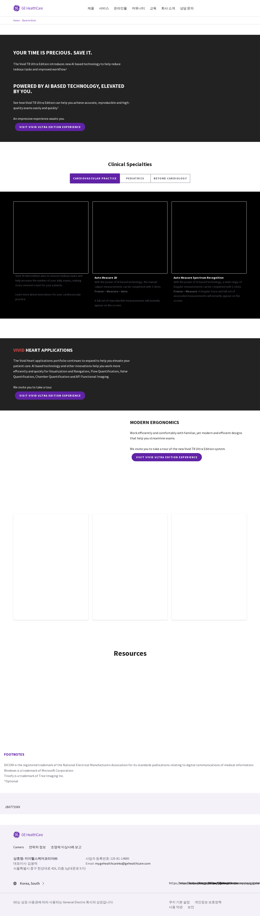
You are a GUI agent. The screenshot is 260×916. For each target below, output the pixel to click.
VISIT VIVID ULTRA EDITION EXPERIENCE (50, 127)
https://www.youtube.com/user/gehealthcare (210, 883)
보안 (191, 907)
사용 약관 (176, 907)
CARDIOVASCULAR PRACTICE (95, 178)
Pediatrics (135, 178)
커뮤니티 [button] (138, 8)
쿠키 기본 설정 (179, 902)
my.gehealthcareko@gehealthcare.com (122, 863)
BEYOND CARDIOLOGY (170, 178)
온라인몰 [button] (120, 8)
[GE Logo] (28, 8)
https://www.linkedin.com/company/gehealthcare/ (200, 883)
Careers (18, 847)
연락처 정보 (37, 847)
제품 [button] (91, 8)
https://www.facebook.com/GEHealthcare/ (171, 883)
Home (16, 20)
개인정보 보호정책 (208, 902)
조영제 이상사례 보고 (66, 847)
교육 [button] (153, 8)
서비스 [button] (104, 8)
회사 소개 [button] (168, 8)
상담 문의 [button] (187, 8)
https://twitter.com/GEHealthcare (191, 883)
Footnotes (14, 754)
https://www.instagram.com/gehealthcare (181, 883)
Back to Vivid (29, 20)
